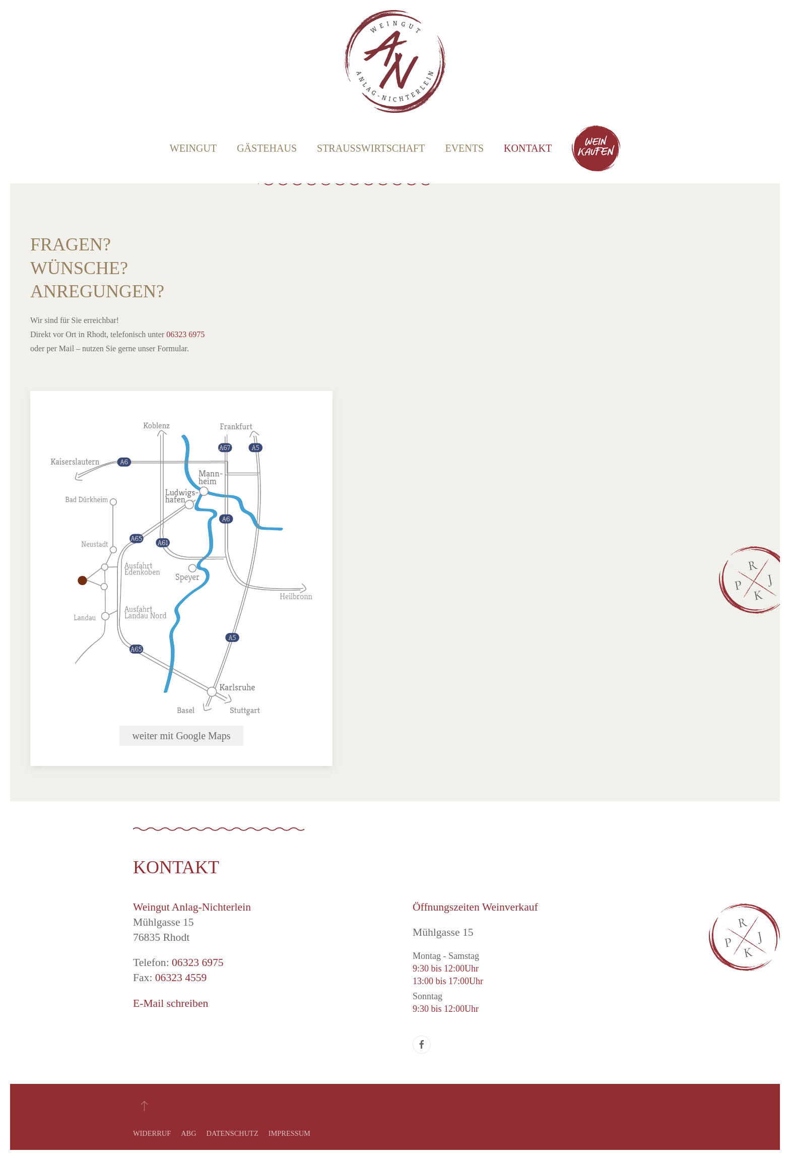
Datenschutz (232, 1133)
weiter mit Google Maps (182, 735)
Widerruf (152, 1133)
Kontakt (528, 148)
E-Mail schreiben (170, 1003)
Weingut (193, 148)
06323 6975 (185, 334)
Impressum (289, 1133)
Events (464, 148)
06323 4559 (181, 978)
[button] (144, 1105)
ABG (188, 1133)
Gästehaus (267, 148)
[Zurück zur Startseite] (395, 61)
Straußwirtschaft (371, 148)
